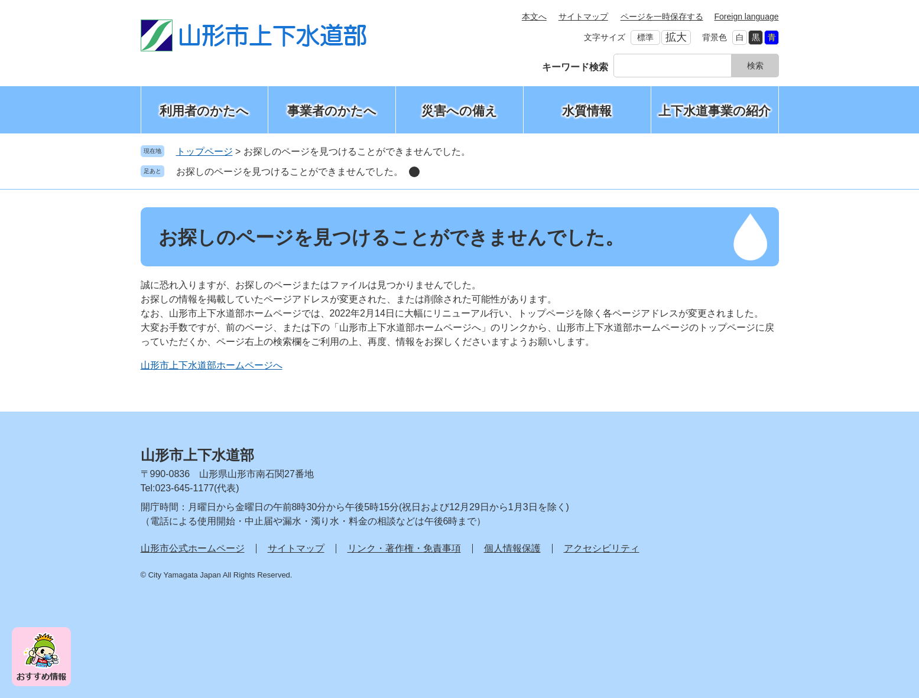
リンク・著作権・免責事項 (404, 548)
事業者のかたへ (331, 111)
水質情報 (587, 111)
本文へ (534, 16)
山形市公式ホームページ (193, 548)
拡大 (676, 37)
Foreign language (747, 16)
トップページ (204, 151)
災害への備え (459, 111)
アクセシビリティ (601, 548)
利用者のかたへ (204, 111)
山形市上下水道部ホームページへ (211, 365)
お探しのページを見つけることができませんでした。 (289, 172)
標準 (645, 37)
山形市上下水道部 (197, 455)
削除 (414, 172)
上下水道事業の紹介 (714, 111)
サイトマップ (583, 16)
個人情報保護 (512, 548)
